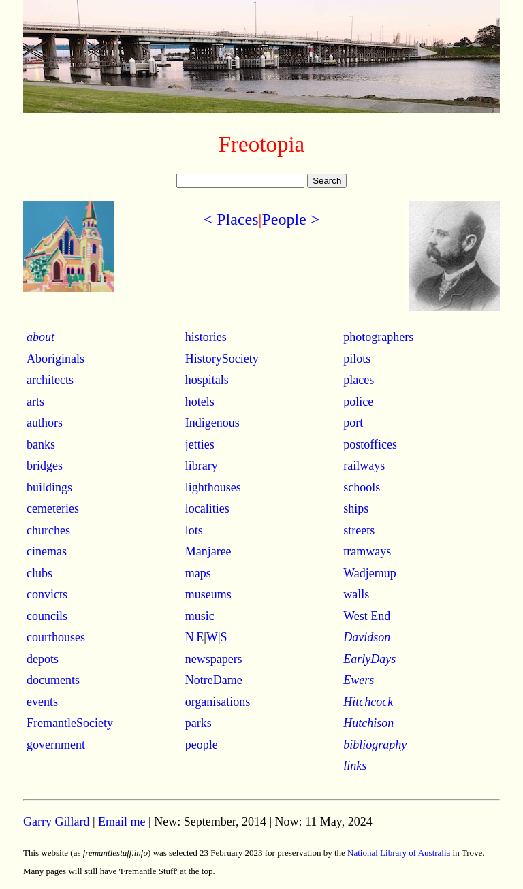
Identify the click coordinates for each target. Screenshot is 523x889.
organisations (218, 702)
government (56, 744)
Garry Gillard (56, 821)
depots (43, 659)
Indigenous (212, 423)
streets (359, 530)
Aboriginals (55, 359)
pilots (356, 359)
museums (208, 594)
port (353, 423)
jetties (200, 444)
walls (356, 594)
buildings (49, 487)
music (200, 616)
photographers (378, 337)
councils (47, 616)
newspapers (213, 659)
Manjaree (208, 551)
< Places (231, 219)
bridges (45, 465)
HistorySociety (222, 359)
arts (35, 401)
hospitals (207, 380)
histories (206, 337)
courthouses (56, 637)
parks (198, 723)
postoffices (370, 444)
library (201, 465)
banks (41, 444)
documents (53, 680)
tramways (367, 551)
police (358, 401)
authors (45, 423)
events (42, 702)
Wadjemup (369, 573)
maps (198, 573)
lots (194, 530)
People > (290, 219)
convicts (47, 594)
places (358, 380)
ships (355, 508)
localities (207, 508)
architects (50, 380)
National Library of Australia (398, 852)
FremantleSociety (70, 723)
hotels (200, 401)
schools (361, 487)
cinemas (47, 551)
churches (48, 530)
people (201, 744)
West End (366, 616)
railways (364, 465)
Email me (121, 821)
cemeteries (53, 508)
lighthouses (213, 487)
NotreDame (213, 680)
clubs (39, 573)
